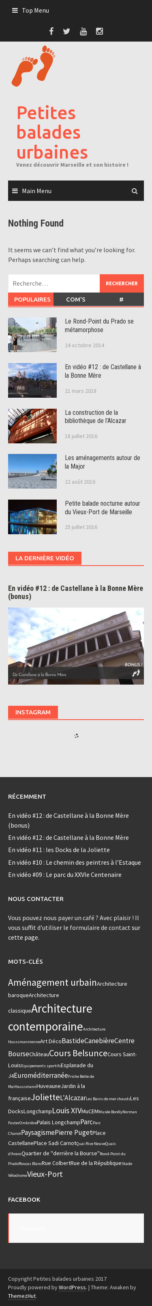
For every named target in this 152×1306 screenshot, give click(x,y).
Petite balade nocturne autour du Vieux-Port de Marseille (102, 508)
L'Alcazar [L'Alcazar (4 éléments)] (73, 1097)
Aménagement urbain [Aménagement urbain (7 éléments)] (52, 982)
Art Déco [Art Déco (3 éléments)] (51, 1041)
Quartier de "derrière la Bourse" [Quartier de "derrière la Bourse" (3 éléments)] (60, 1153)
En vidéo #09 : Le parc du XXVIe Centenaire (65, 874)
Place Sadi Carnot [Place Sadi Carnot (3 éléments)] (55, 1143)
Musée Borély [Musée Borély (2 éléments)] (110, 1111)
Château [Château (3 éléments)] (39, 1054)
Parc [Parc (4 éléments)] (86, 1121)
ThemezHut (22, 1295)
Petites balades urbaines (52, 132)
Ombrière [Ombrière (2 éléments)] (28, 1122)
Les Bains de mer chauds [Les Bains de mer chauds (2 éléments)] (108, 1098)
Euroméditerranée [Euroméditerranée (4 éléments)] (41, 1075)
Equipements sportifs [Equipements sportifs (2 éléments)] (41, 1065)
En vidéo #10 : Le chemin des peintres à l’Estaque (74, 862)
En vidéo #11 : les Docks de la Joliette (59, 850)
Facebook (24, 1199)
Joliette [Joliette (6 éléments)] (45, 1097)
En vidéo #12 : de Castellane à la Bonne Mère (68, 837)
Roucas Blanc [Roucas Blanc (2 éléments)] (30, 1163)
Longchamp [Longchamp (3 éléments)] (38, 1111)
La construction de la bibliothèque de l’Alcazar (95, 417)
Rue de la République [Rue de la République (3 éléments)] (96, 1163)
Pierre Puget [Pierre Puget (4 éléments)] (73, 1132)
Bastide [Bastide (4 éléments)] (73, 1040)
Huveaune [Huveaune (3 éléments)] (48, 1086)
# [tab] (121, 299)
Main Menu (36, 191)
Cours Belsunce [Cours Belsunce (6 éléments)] (78, 1053)
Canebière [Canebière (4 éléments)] (99, 1040)
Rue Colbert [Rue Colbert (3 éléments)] (56, 1163)
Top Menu (35, 10)
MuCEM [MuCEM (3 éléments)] (89, 1111)
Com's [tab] (76, 299)
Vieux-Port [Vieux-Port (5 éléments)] (45, 1174)
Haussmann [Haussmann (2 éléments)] (25, 1086)
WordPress (72, 1287)
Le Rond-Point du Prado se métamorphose (99, 325)
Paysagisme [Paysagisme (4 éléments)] (38, 1132)
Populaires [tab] (32, 299)
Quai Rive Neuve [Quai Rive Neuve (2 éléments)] (90, 1143)
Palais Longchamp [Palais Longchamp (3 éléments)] (58, 1122)
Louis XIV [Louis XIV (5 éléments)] (66, 1110)
